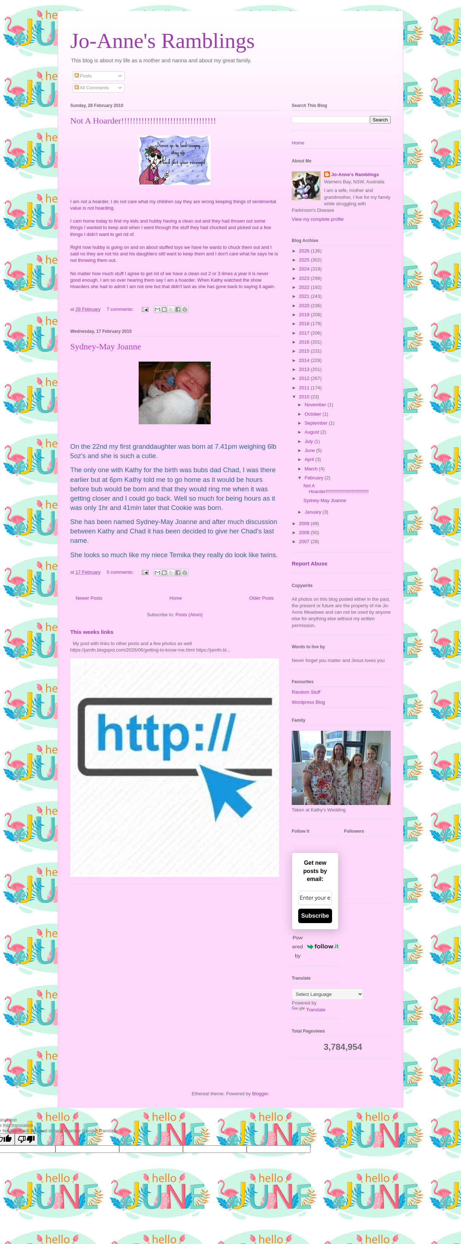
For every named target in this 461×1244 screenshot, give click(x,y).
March (312, 468)
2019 (305, 314)
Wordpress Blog (308, 702)
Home (176, 598)
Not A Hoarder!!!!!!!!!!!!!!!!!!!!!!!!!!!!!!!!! (143, 120)
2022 (305, 287)
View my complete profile (318, 219)
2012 (305, 378)
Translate (309, 1009)
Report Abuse (309, 563)
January (314, 512)
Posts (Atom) (188, 614)
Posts (83, 76)
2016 (305, 342)
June (310, 450)
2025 (305, 260)
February (315, 477)
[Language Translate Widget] (327, 994)
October (314, 414)
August (313, 432)
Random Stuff (306, 692)
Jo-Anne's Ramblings (162, 41)
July (309, 441)
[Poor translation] (26, 1139)
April (310, 459)
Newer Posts (89, 598)
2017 (305, 333)
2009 (305, 523)
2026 (305, 251)
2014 (305, 360)
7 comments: (121, 309)
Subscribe (315, 916)
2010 (305, 396)
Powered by (315, 946)
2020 (305, 305)
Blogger (260, 1093)
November (316, 404)
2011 (305, 387)
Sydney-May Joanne (105, 346)
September (317, 423)
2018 (305, 323)
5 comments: (121, 572)
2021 (305, 296)
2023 (305, 278)
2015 (305, 351)
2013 (305, 369)
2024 (305, 269)
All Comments (92, 87)
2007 (305, 541)
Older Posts (261, 598)
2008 (305, 532)
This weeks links (91, 632)
